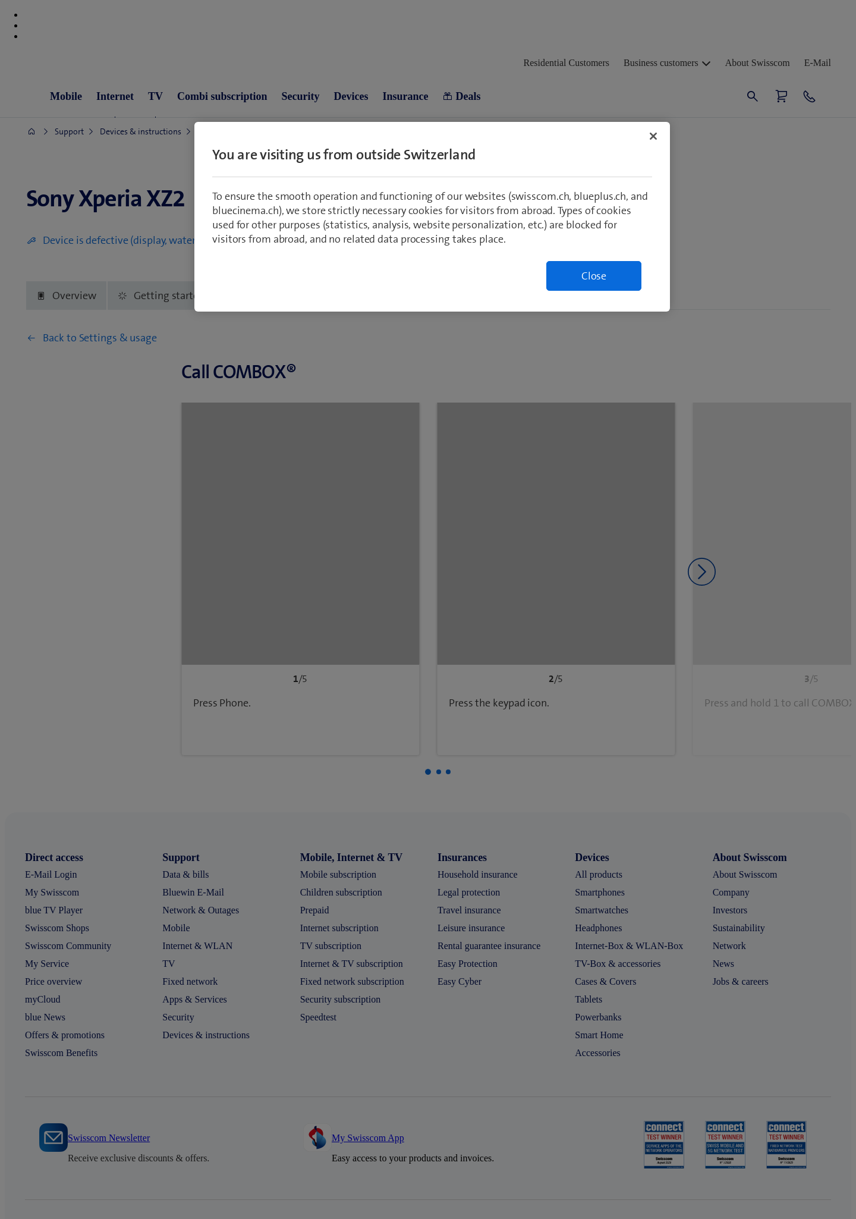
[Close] (653, 136)
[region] (432, 217)
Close (593, 276)
